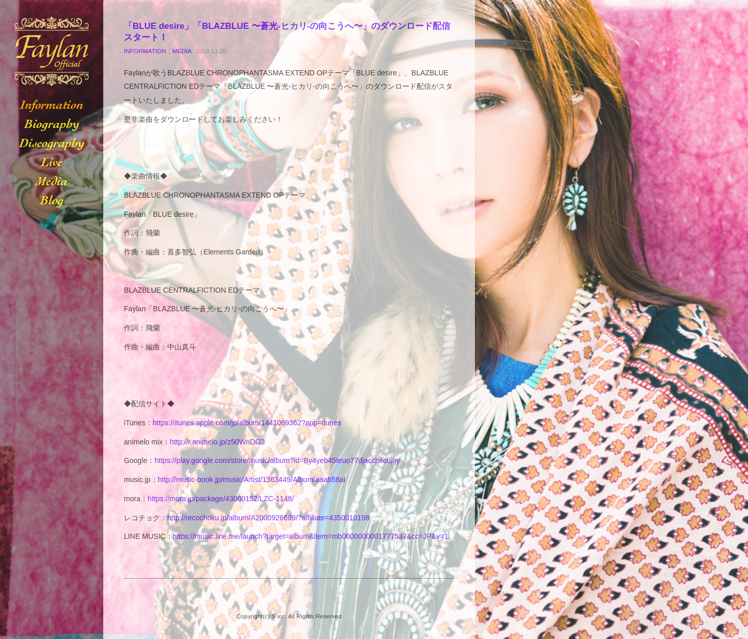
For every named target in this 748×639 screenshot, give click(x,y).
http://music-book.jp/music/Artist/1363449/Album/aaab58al (251, 479)
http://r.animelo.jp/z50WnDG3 (217, 442)
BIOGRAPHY (51, 124)
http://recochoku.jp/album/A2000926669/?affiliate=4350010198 (268, 518)
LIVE (51, 162)
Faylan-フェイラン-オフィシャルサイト (51, 51)
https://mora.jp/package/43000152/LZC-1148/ (221, 498)
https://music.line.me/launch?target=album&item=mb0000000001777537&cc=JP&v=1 (311, 536)
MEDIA (51, 181)
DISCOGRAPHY (51, 143)
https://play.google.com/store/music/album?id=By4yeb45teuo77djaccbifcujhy (277, 460)
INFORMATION (51, 105)
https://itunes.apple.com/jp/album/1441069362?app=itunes (247, 423)
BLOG (51, 201)
